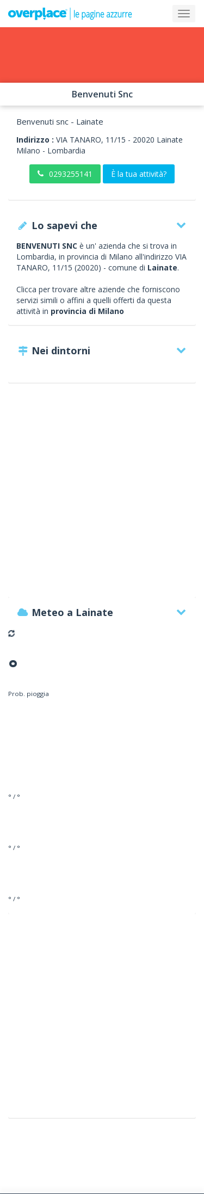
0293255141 (65, 174)
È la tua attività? (138, 174)
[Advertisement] (102, 495)
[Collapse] (184, 13)
